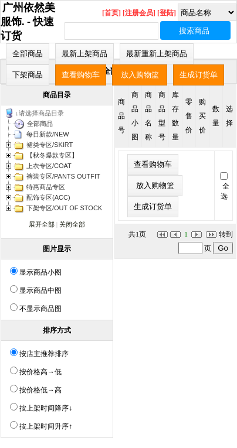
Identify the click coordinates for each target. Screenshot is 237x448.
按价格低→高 (40, 390)
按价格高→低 (40, 372)
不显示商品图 (40, 309)
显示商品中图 (40, 290)
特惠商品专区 (45, 186)
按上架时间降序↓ (45, 408)
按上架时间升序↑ (45, 426)
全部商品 (40, 123)
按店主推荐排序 (44, 354)
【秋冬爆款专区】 (52, 155)
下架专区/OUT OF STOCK (64, 207)
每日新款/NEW (47, 134)
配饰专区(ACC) (48, 197)
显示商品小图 (40, 272)
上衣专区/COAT (49, 165)
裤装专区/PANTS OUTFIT (63, 176)
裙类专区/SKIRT (49, 144)
